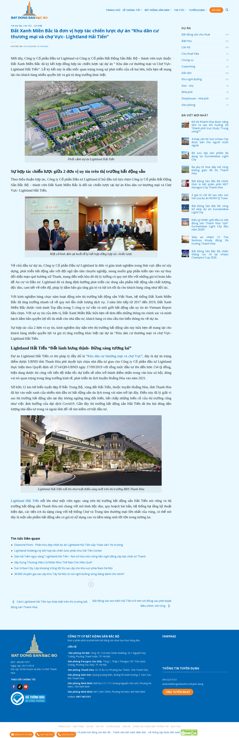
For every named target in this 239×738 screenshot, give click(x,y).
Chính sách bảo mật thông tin (151, 726)
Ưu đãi (216, 10)
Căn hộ (186, 47)
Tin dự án (16, 26)
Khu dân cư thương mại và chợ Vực (114, 356)
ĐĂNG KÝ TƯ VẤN (21, 734)
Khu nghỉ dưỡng (192, 79)
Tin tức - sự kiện (32, 26)
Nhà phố (187, 92)
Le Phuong (42, 46)
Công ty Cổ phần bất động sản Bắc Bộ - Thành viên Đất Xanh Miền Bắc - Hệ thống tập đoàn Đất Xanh (124, 732)
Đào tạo (176, 726)
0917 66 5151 (45, 734)
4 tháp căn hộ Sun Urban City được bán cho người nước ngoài (209, 142)
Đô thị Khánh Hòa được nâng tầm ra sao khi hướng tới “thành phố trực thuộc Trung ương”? (209, 126)
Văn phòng (188, 105)
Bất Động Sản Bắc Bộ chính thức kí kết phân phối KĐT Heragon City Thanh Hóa (209, 184)
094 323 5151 (169, 679)
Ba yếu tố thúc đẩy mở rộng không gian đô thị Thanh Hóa (209, 170)
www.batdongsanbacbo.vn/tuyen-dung (182, 683)
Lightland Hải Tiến (25, 501)
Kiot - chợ (187, 85)
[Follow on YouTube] (26, 687)
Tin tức (180, 9)
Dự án (90, 726)
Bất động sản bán (158, 9)
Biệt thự (187, 41)
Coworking (188, 66)
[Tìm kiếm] (227, 10)
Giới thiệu (78, 726)
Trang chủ (113, 10)
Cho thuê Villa (190, 54)
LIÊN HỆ (126, 726)
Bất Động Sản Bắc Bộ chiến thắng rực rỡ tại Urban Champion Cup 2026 (209, 254)
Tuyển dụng (198, 9)
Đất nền (187, 73)
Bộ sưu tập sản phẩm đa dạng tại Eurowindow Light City (209, 156)
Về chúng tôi (132, 9)
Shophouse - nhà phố (195, 98)
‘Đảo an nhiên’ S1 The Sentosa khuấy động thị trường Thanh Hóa (209, 240)
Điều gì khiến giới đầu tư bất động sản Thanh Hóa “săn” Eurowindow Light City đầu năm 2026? (209, 224)
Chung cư (188, 60)
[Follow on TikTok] (20, 687)
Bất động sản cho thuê (196, 34)
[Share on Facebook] (91, 584)
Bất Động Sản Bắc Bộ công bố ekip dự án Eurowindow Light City (209, 209)
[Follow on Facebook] (14, 687)
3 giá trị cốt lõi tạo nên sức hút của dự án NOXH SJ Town (209, 197)
